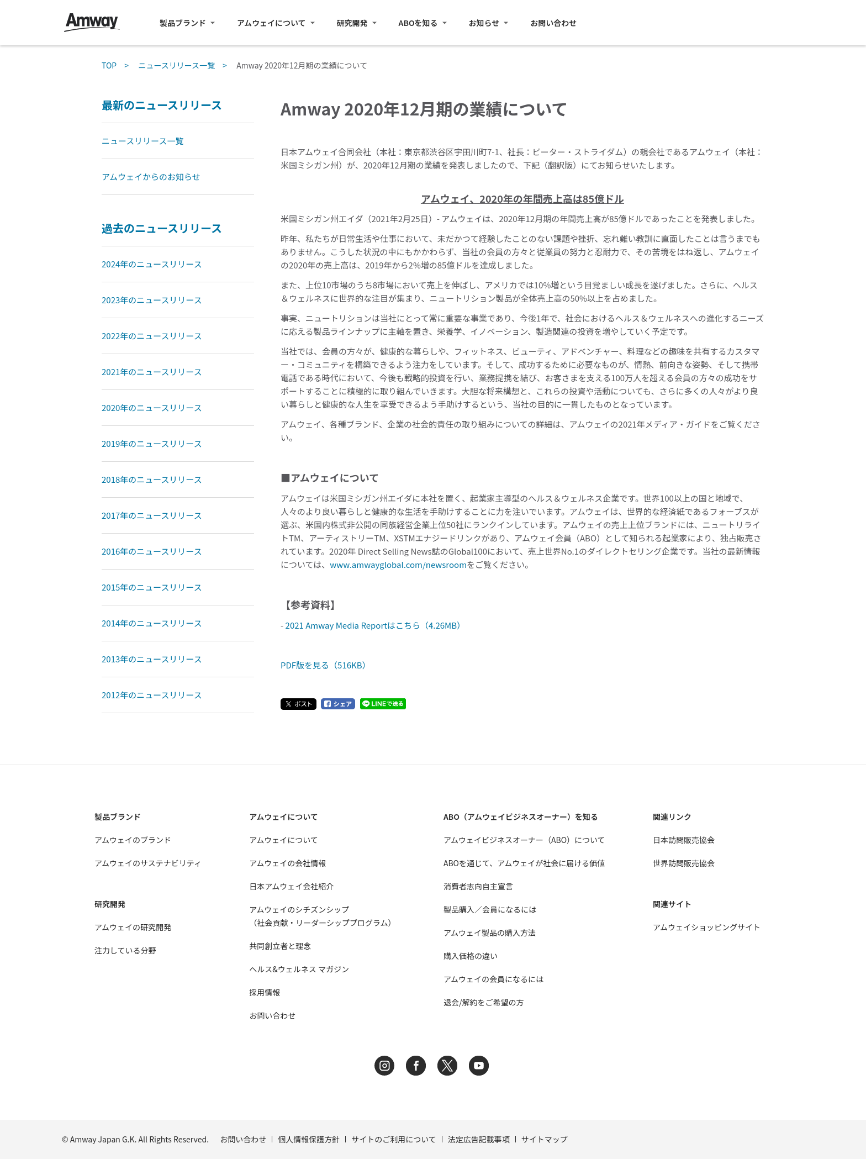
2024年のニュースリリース (152, 264)
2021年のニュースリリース (152, 371)
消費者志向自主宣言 (478, 886)
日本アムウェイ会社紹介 (291, 886)
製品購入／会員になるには (489, 909)
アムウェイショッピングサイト (707, 927)
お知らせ (484, 22)
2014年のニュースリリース (152, 623)
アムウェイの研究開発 (132, 927)
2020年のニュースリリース (152, 407)
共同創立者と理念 (280, 945)
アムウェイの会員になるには (493, 978)
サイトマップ (544, 1139)
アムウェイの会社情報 (287, 862)
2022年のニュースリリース (152, 335)
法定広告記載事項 (479, 1139)
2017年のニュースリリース (152, 515)
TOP (109, 65)
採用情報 (264, 992)
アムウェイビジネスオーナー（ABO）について (524, 839)
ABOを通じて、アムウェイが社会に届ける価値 (524, 862)
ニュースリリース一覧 (176, 65)
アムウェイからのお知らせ (151, 176)
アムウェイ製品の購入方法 (489, 932)
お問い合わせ (553, 22)
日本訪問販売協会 (684, 839)
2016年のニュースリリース (152, 551)
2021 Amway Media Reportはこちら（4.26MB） (376, 625)
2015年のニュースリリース (152, 587)
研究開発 (352, 22)
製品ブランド (183, 22)
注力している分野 (125, 950)
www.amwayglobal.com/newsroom (398, 564)
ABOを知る (418, 22)
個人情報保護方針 (309, 1139)
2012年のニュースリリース (152, 694)
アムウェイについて (271, 22)
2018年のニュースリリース (152, 479)
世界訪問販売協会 (684, 862)
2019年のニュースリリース (152, 443)
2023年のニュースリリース (152, 299)
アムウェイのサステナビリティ (148, 862)
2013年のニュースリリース (152, 659)
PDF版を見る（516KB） (326, 665)
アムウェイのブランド (132, 839)
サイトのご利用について (393, 1139)
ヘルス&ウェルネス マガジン (299, 968)
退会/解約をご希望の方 (483, 1002)
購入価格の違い (470, 955)
